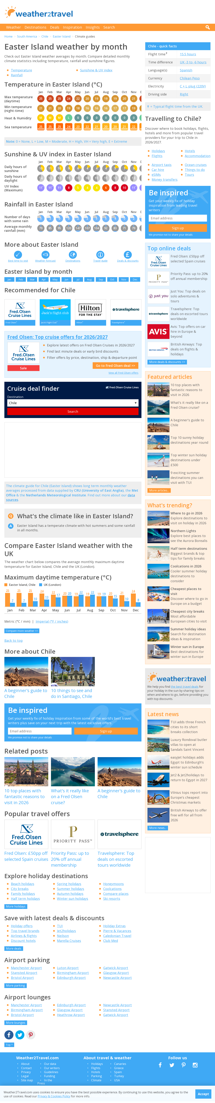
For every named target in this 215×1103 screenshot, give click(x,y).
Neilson (63, 937)
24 (42, 593)
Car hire (158, 169)
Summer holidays (70, 890)
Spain (118, 1074)
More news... (157, 828)
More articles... (159, 490)
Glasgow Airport (116, 974)
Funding (49, 1078)
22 (53, 594)
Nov (123, 279)
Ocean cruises (196, 165)
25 (7, 592)
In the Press (44, 1083)
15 (115, 598)
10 (35, 601)
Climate (96, 1082)
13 (46, 599)
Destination (15, 399)
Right (184, 94)
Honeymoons (113, 885)
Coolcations (112, 890)
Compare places (116, 895)
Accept (203, 1094)
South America (27, 36)
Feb (21, 279)
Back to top (13, 642)
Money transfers (164, 179)
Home (8, 36)
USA (117, 1082)
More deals (13, 950)
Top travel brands (25, 932)
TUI (60, 927)
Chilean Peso (190, 78)
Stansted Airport (24, 974)
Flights (157, 156)
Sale (23, 370)
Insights (93, 27)
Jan (9, 279)
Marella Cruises (69, 942)
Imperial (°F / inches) (52, 623)
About (25, 1066)
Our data (50, 1066)
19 (76, 596)
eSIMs (156, 174)
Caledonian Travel (117, 937)
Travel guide (100, 260)
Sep (101, 279)
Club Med (110, 942)
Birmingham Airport (73, 974)
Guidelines (51, 1074)
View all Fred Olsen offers (123, 374)
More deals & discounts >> (167, 362)
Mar (32, 279)
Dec (135, 279)
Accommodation (197, 156)
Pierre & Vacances (117, 932)
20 (64, 595)
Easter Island (61, 36)
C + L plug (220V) (193, 86)
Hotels (190, 151)
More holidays (15, 908)
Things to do (195, 169)
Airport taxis (161, 165)
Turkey (119, 1078)
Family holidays (23, 895)
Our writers (52, 1070)
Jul (78, 279)
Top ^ (9, 1046)
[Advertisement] (144, 12)
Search (109, 27)
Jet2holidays (66, 932)
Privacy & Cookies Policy (54, 1096)
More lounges (15, 1024)
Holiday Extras (114, 927)
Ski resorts (111, 900)
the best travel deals (184, 687)
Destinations (35, 27)
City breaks (20, 890)
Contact (26, 1070)
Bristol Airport (22, 979)
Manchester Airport (26, 969)
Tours (189, 174)
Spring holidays (69, 885)
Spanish (186, 70)
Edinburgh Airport (71, 979)
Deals (54, 27)
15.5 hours (188, 54)
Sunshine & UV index (96, 70)
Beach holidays (22, 885)
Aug (89, 279)
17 (58, 597)
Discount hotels (23, 942)
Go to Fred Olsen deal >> (115, 367)
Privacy (26, 1074)
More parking (15, 987)
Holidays (158, 151)
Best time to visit (18, 260)
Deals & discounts (128, 260)
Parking (96, 1078)
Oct (112, 279)
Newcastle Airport (117, 979)
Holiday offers (22, 927)
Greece (119, 1070)
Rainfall (17, 75)
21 (122, 595)
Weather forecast (45, 260)
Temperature (21, 70)
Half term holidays (25, 900)
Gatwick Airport (115, 969)
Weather (13, 27)
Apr (44, 279)
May (55, 279)
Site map (27, 1082)
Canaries (120, 1066)
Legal (25, 1078)
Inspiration (72, 27)
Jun (66, 279)
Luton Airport (68, 969)
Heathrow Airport (71, 1016)
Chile (45, 36)
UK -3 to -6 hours (193, 62)
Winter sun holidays (72, 900)
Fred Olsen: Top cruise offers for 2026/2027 (57, 338)
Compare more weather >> (22, 632)
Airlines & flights (24, 937)
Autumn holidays (70, 895)
